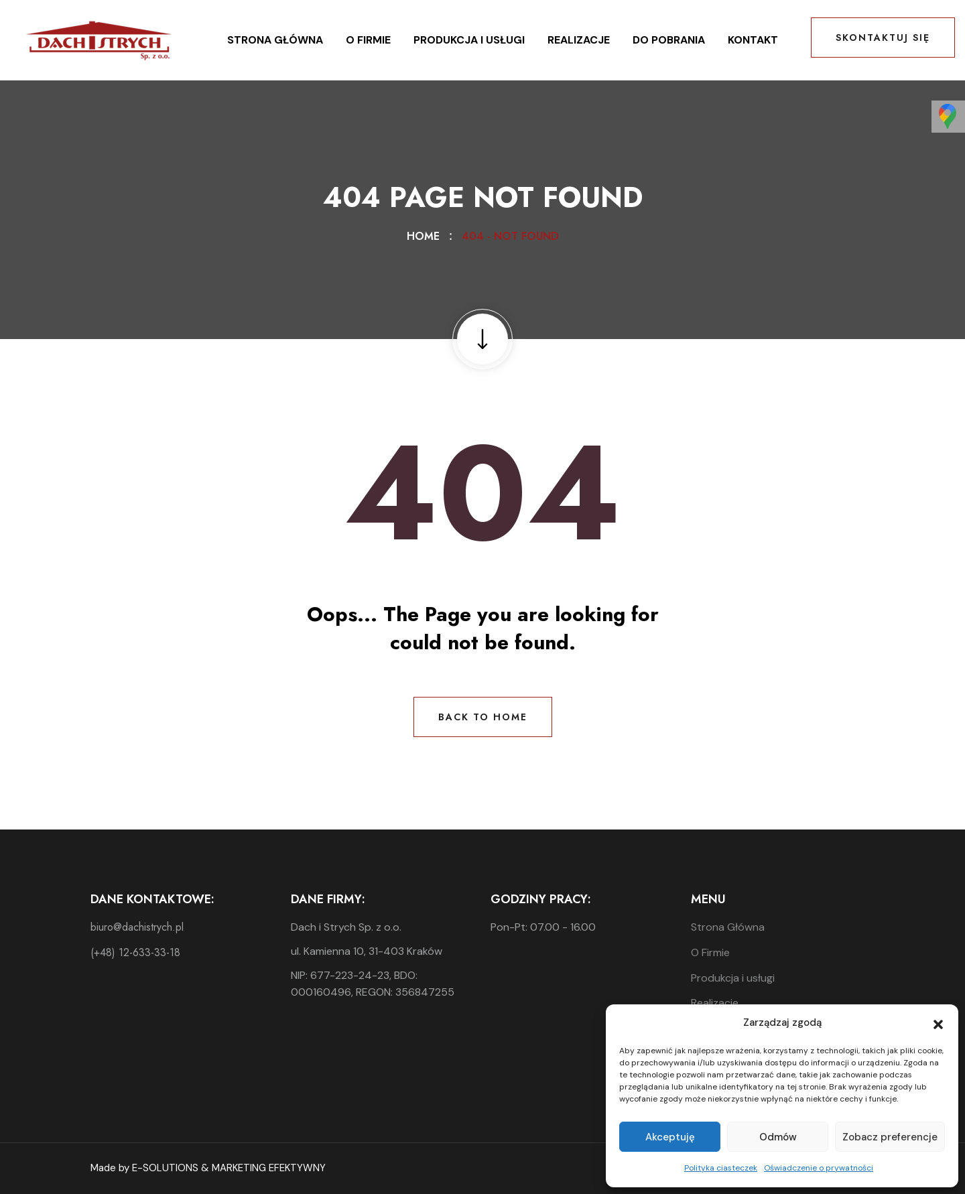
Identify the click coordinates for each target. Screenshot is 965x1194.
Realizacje (579, 40)
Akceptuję (670, 1137)
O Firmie (368, 40)
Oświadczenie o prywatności (818, 1168)
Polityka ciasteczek (720, 1168)
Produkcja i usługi (469, 40)
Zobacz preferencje (890, 1137)
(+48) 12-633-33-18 (135, 952)
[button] (938, 1023)
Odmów (778, 1137)
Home (426, 236)
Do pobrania (669, 40)
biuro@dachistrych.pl (137, 927)
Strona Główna (275, 40)
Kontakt (753, 40)
